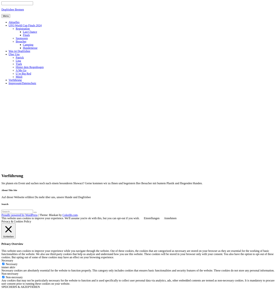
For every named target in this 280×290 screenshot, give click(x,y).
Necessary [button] (7, 260)
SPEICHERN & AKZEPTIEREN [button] (20, 286)
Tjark (19, 63)
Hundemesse (30, 47)
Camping (28, 44)
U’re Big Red (23, 73)
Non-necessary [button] (9, 273)
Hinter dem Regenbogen (30, 67)
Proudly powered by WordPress (19, 215)
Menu (6, 16)
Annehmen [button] (170, 218)
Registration (23, 28)
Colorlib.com (70, 215)
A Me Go (21, 70)
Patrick (20, 57)
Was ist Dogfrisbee (19, 51)
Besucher (21, 41)
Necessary (12, 264)
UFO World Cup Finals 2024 (25, 25)
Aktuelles (14, 22)
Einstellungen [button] (151, 218)
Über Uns (14, 54)
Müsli (19, 76)
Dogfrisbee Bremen (12, 9)
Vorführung (15, 80)
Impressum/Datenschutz (22, 83)
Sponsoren (22, 38)
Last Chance (30, 31)
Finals (26, 35)
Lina (18, 60)
